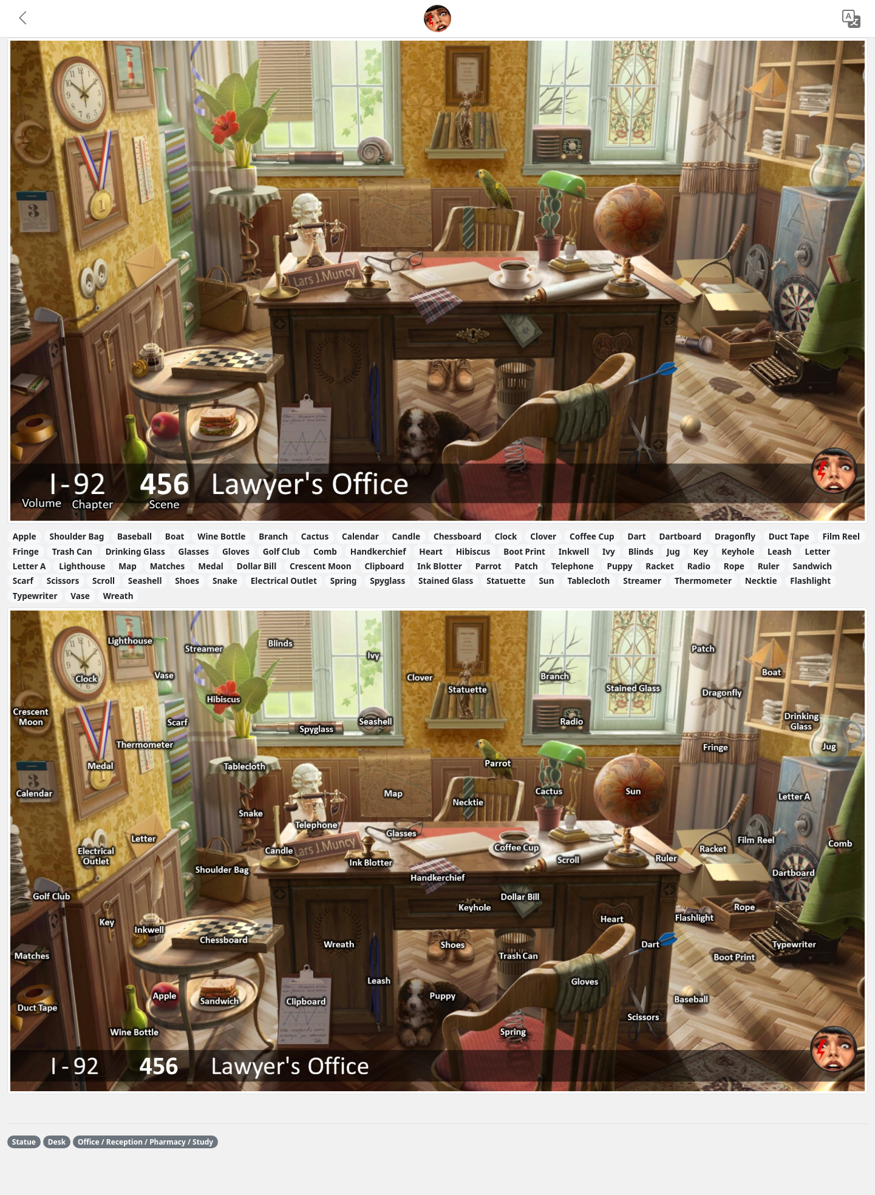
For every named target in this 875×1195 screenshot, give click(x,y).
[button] (23, 18)
